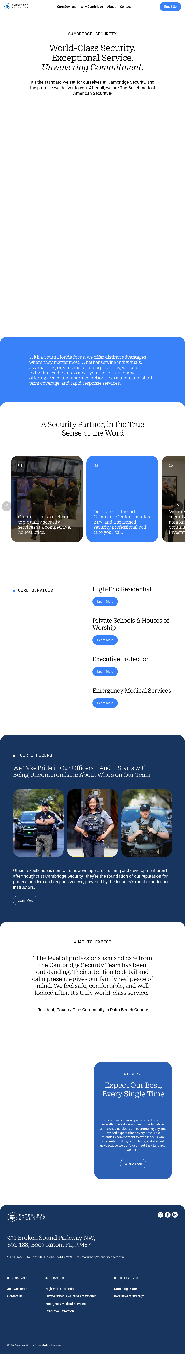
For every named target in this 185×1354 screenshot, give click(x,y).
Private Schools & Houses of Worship (70, 1296)
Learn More (105, 602)
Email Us (170, 6)
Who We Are (133, 1164)
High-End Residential (60, 1289)
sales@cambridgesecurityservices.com (100, 1257)
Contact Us (14, 1296)
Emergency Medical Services (65, 1304)
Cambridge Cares (126, 1289)
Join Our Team (17, 1289)
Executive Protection (59, 1311)
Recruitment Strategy (129, 1296)
